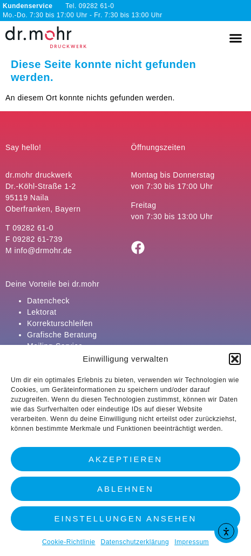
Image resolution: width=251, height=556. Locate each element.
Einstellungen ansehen (126, 518)
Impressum (191, 542)
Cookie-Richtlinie (69, 542)
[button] (234, 359)
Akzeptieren (125, 459)
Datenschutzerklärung (134, 542)
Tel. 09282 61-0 (58, 6)
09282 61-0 (32, 227)
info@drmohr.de (43, 250)
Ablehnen (125, 488)
